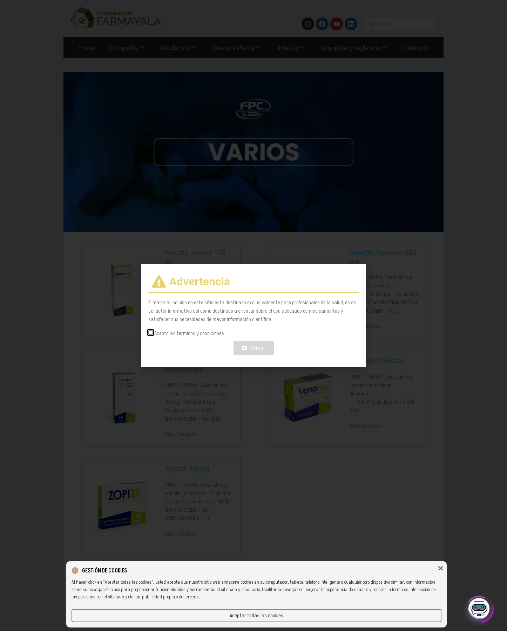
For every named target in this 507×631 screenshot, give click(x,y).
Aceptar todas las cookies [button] (256, 615)
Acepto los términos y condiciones (189, 333)
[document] (253, 315)
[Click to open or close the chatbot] (478, 605)
